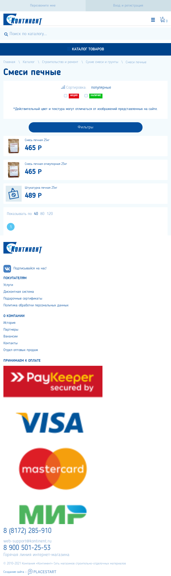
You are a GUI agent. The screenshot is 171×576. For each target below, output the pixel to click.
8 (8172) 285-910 (27, 531)
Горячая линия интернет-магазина (36, 555)
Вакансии (10, 336)
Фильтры (85, 127)
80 (42, 214)
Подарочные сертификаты (22, 298)
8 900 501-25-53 (27, 548)
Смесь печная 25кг (37, 140)
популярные (101, 87)
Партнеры (10, 330)
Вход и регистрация (128, 5)
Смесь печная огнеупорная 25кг (46, 164)
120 (50, 214)
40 (36, 214)
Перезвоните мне (43, 5)
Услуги (8, 285)
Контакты (10, 343)
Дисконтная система (18, 292)
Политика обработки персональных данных (36, 305)
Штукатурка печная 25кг (41, 187)
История (9, 323)
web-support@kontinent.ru (27, 541)
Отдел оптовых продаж (20, 350)
